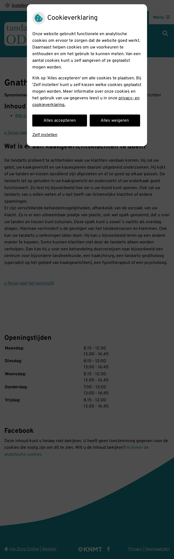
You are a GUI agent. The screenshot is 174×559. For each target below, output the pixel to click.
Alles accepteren (60, 120)
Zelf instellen (44, 135)
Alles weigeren (115, 120)
